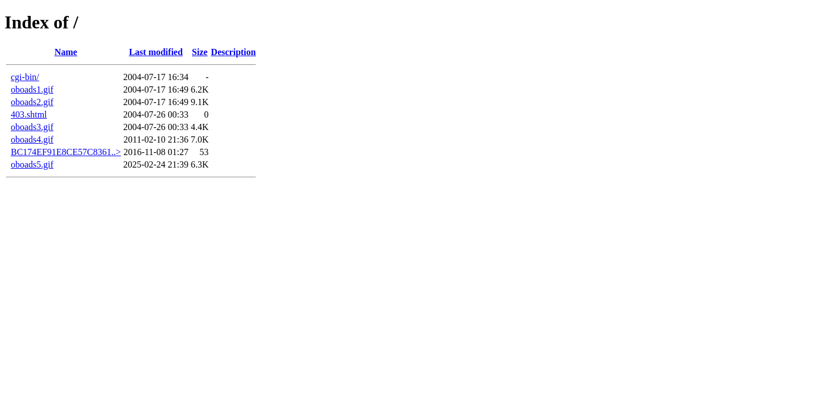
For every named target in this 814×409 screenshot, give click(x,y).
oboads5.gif (32, 164)
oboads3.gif (32, 127)
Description (233, 52)
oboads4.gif (32, 139)
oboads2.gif (32, 102)
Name (65, 52)
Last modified (156, 52)
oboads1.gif (32, 89)
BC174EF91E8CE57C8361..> (66, 152)
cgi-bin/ (25, 77)
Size (200, 52)
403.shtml (29, 114)
